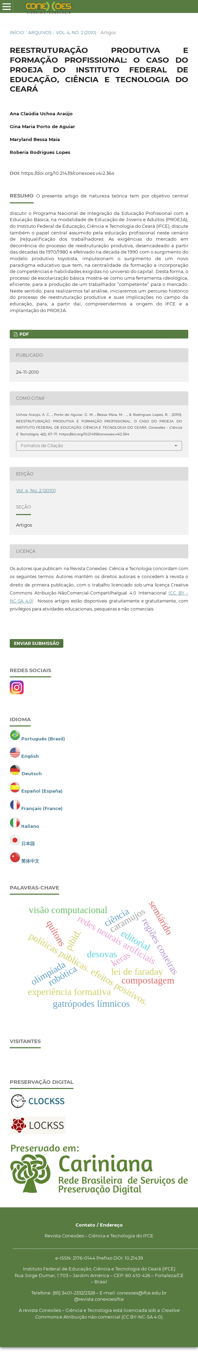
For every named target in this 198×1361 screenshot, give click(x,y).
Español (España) (42, 791)
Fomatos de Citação (42, 445)
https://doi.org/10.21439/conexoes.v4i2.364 (67, 173)
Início (17, 32)
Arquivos (40, 32)
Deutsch (32, 773)
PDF (23, 334)
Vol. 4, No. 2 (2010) (76, 32)
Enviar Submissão (36, 643)
